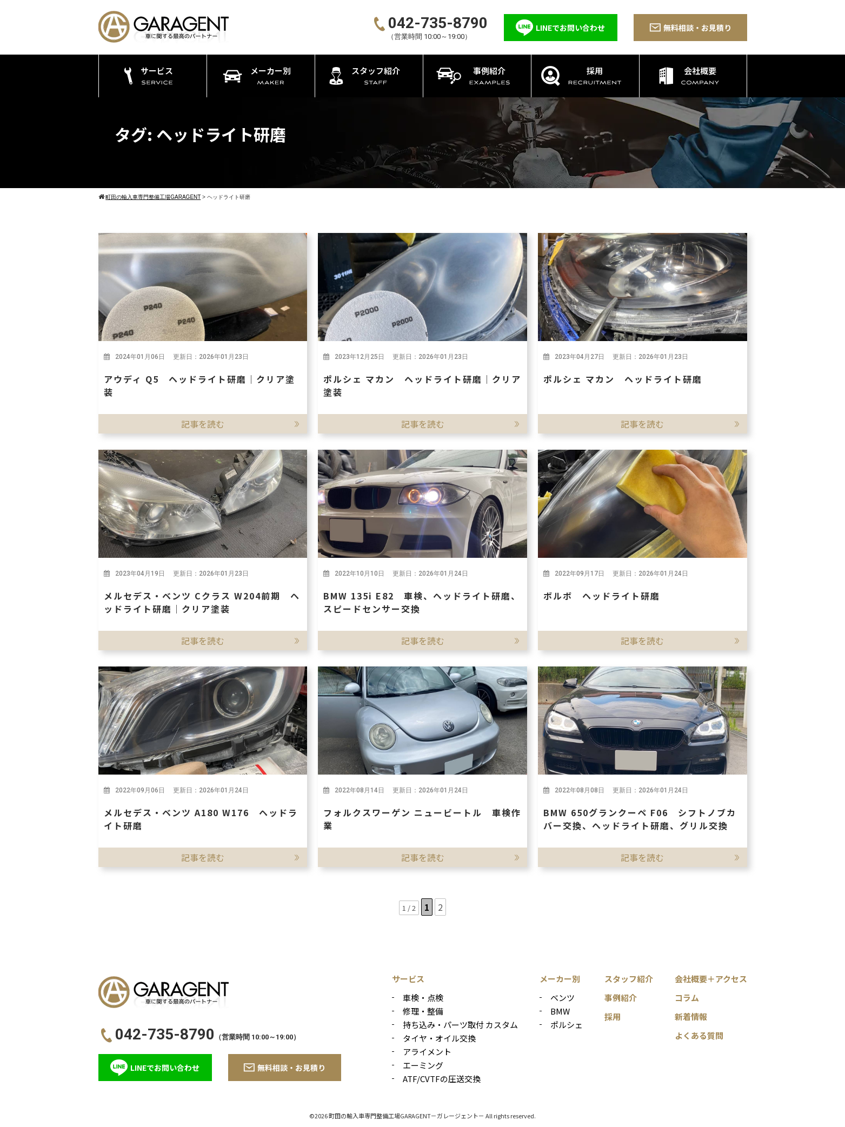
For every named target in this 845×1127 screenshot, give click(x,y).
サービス (408, 979)
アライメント (427, 1052)
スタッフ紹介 (628, 979)
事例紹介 (620, 997)
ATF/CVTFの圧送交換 (442, 1079)
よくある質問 (699, 1035)
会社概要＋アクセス (711, 979)
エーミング (423, 1065)
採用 (612, 1016)
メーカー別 (560, 979)
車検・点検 (423, 997)
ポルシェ (566, 1025)
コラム (687, 997)
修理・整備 (423, 1011)
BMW (560, 1011)
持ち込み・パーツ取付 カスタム (460, 1025)
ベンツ (562, 997)
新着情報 (691, 1016)
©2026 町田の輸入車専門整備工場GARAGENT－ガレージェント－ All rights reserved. (422, 1115)
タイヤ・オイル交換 (439, 1038)
